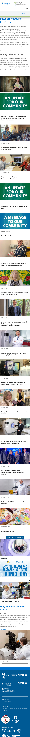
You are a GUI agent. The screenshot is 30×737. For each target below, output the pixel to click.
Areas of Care (6, 699)
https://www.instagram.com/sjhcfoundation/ (21, 683)
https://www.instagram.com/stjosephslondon (21, 675)
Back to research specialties (15, 537)
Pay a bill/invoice (6, 704)
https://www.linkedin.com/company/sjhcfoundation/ (23, 683)
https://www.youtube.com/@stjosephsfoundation (26, 683)
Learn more (3, 74)
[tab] (27, 8)
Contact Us (5, 706)
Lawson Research (7, 661)
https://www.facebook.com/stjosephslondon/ (19, 675)
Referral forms (6, 701)
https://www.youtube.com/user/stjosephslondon (26, 675)
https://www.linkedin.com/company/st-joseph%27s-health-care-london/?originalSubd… (23, 675)
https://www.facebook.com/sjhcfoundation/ (19, 683)
